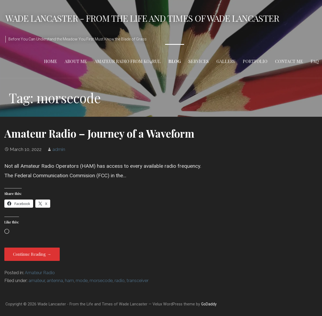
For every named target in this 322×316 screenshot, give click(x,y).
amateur (37, 280)
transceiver (138, 280)
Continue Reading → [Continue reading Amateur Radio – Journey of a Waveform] (32, 254)
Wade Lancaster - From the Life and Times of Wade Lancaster (142, 18)
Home (50, 61)
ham (69, 280)
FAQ (315, 61)
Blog (174, 61)
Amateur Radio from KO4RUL (127, 61)
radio (120, 280)
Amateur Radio (40, 272)
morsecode (101, 280)
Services (198, 61)
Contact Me (289, 61)
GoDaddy (209, 304)
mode (82, 280)
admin (58, 149)
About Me (76, 61)
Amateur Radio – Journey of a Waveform (99, 133)
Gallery (225, 61)
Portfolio (255, 61)
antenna (55, 280)
